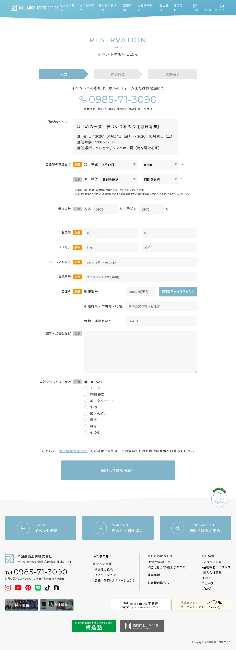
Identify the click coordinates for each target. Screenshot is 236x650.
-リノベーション (104, 575)
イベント (208, 578)
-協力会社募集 (212, 572)
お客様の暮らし (158, 583)
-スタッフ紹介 (212, 562)
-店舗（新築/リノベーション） (114, 580)
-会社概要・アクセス (216, 567)
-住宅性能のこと (159, 562)
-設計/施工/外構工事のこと (167, 567)
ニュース (208, 583)
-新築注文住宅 (103, 569)
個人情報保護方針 (73, 451)
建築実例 (154, 575)
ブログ (206, 588)
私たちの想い (102, 556)
